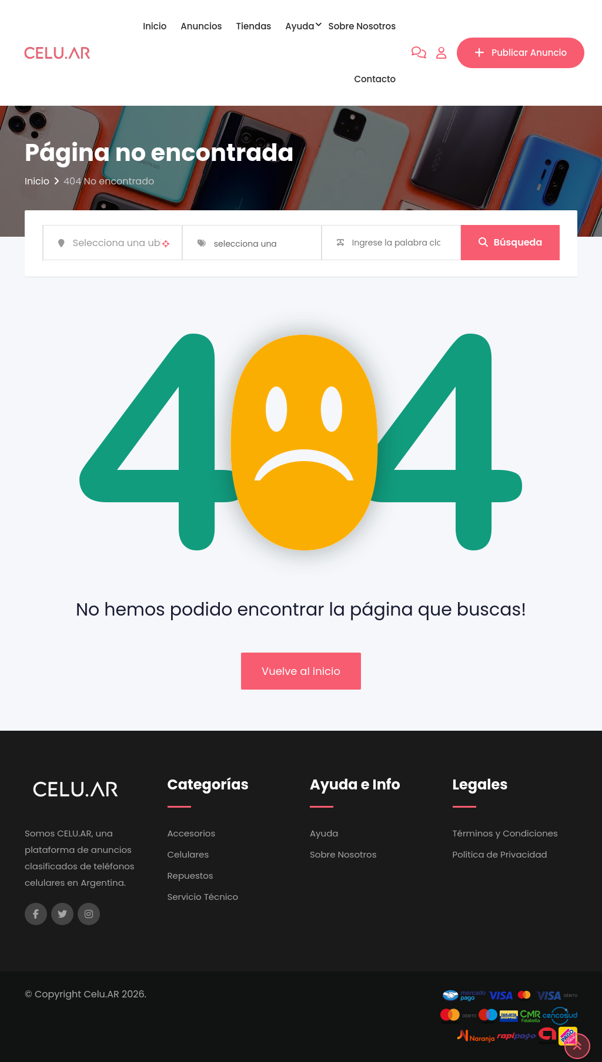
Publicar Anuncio (520, 52)
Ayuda (299, 26)
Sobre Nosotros (362, 26)
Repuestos (190, 875)
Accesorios (192, 833)
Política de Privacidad (500, 854)
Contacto (375, 79)
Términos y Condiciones (505, 833)
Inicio (154, 26)
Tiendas (254, 26)
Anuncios (201, 26)
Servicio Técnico (203, 896)
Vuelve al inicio (301, 671)
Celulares (188, 854)
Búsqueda (511, 242)
